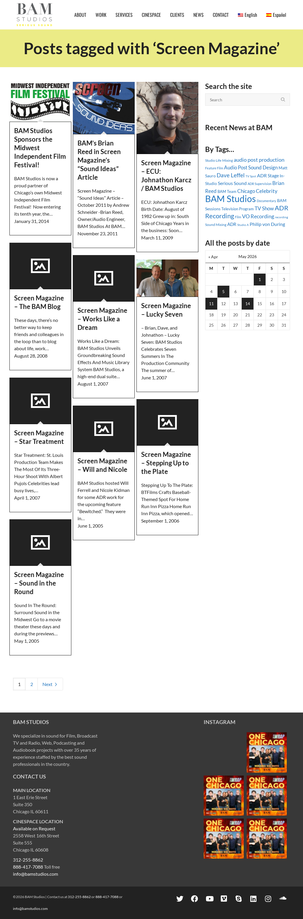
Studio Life (213, 160)
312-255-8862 (28, 859)
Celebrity (266, 191)
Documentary (266, 201)
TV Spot (251, 176)
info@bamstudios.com (35, 874)
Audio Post (235, 167)
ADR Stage (268, 175)
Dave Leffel (231, 175)
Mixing (227, 160)
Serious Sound (232, 183)
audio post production (259, 160)
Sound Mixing (215, 224)
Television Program (237, 208)
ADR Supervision (259, 184)
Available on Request (34, 828)
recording (281, 217)
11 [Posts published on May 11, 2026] (211, 303)
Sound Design (263, 167)
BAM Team (227, 191)
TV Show (264, 208)
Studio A (243, 225)
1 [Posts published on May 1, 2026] (259, 279)
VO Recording (258, 216)
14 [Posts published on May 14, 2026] (247, 303)
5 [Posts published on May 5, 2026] (223, 291)
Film (238, 217)
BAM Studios (230, 198)
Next (50, 684)
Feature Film (214, 168)
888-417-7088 (28, 867)
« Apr (213, 256)
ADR (231, 224)
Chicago (246, 191)
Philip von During (267, 224)
